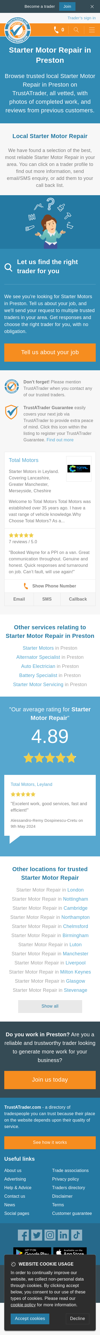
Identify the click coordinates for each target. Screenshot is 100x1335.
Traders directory (68, 1187)
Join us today (50, 1079)
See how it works (50, 1142)
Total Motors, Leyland (31, 784)
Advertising (15, 1179)
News (9, 1205)
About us (13, 1170)
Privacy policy (65, 1179)
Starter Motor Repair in (50, 890)
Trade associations (70, 1170)
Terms (58, 1205)
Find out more (60, 440)
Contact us (14, 1196)
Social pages (16, 1213)
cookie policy (23, 1305)
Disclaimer (62, 1196)
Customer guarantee (72, 1213)
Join (65, 6)
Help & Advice (17, 1187)
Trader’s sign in (82, 18)
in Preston (50, 648)
